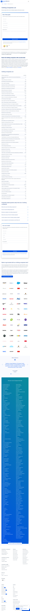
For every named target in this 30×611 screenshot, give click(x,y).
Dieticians (17, 388)
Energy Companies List (19, 404)
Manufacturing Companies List (6, 483)
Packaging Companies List (5, 515)
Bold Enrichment (4, 591)
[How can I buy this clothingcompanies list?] (15, 209)
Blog (13, 587)
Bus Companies (4, 414)
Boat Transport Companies (5, 409)
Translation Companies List (19, 515)
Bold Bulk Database (4, 588)
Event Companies (18, 409)
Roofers (17, 479)
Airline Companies (4, 388)
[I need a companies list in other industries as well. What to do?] (15, 220)
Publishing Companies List (19, 467)
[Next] (27, 364)
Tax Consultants (18, 504)
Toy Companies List (18, 513)
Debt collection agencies (5, 458)
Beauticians (3, 401)
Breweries (3, 411)
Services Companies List (19, 488)
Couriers (3, 453)
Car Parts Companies (5, 420)
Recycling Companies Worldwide (20, 473)
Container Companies (5, 447)
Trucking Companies (18, 520)
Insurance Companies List (19, 456)
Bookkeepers (4, 410)
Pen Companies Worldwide (5, 520)
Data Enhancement (25, 553)
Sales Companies (18, 483)
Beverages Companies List (5, 404)
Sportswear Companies (19, 498)
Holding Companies (18, 441)
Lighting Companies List (5, 473)
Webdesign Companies (19, 531)
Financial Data (24, 562)
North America (3, 608)
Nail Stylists (4, 500)
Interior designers (18, 457)
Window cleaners (18, 535)
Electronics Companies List (19, 400)
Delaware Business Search (16, 602)
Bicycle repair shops (5, 405)
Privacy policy (22, 253)
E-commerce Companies (19, 396)
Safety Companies (18, 482)
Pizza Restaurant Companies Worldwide (7, 534)
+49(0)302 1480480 (4, 561)
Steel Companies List (18, 499)
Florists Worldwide (18, 422)
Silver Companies (18, 494)
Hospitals (17, 446)
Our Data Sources (15, 591)
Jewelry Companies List (5, 463)
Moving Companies (4, 497)
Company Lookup (15, 592)
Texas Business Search (16, 603)
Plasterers (3, 535)
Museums (3, 498)
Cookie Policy (14, 596)
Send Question (15, 251)
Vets (16, 525)
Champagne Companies (5, 425)
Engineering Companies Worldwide (20, 405)
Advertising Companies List (6, 385)
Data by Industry (15, 553)
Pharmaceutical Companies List (6, 526)
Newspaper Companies (5, 504)
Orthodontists (4, 513)
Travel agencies (18, 518)
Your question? (4, 241)
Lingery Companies (4, 474)
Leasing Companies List (5, 468)
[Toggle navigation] (28, 1)
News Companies (4, 503)
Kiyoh (9, 45)
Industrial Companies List (19, 452)
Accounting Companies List (6, 384)
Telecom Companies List (19, 509)
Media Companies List (5, 489)
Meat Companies (4, 488)
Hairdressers (17, 437)
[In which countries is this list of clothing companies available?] (15, 217)
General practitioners (18, 431)
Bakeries (3, 396)
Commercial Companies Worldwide (7, 442)
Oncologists (4, 510)
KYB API (3, 601)
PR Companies (4, 539)
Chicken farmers (4, 431)
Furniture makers (18, 430)
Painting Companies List (5, 518)
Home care (17, 442)
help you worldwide (9, 67)
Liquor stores (4, 477)
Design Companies (18, 384)
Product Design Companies (19, 463)
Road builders (18, 478)
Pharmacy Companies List (5, 529)
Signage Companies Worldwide (20, 493)
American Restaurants (5, 389)
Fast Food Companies (19, 414)
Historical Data (25, 561)
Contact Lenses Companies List (6, 446)
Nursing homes (4, 508)
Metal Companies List (5, 493)
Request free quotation (15, 39)
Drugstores (17, 395)
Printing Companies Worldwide (6, 541)
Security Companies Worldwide (20, 487)
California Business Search (16, 601)
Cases (14, 590)
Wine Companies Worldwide (19, 536)
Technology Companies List (19, 508)
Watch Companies (18, 529)
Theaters (17, 510)
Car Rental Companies (5, 421)
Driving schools (18, 394)
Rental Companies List (19, 474)
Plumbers (3, 536)
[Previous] (2, 364)
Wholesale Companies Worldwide (20, 534)
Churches (3, 435)
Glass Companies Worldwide (19, 432)
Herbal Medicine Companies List (20, 440)
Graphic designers (18, 435)
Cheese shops (4, 427)
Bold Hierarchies (4, 592)
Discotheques (17, 390)
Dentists (3, 462)
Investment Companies (19, 461)
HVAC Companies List (19, 447)
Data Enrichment (25, 554)
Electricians (17, 399)
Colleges (3, 441)
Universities (17, 524)
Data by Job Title (15, 550)
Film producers (18, 415)
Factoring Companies (18, 410)
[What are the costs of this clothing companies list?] (15, 207)
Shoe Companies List (18, 492)
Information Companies (19, 453)
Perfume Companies (5, 524)
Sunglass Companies (18, 503)
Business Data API (25, 557)
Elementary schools (18, 401)
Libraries (3, 472)
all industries (19, 67)
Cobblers (3, 440)
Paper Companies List (5, 519)
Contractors (4, 448)
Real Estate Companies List (19, 471)
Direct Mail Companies (19, 389)
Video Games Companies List (20, 526)
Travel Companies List (19, 519)
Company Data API (25, 563)
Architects (3, 390)
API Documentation (4, 602)
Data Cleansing (25, 558)
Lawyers (3, 467)
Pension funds (4, 523)
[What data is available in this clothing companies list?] (15, 212)
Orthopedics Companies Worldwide (7, 514)
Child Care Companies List (5, 432)
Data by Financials (15, 554)
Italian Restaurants (18, 462)
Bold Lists (3, 586)
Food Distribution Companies (19, 426)
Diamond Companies (18, 385)
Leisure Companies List (5, 471)
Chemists (3, 430)
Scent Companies (18, 484)
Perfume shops (4, 525)
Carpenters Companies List (5, 422)
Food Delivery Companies (19, 425)
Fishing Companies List (19, 420)
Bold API (3, 587)
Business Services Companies (6, 415)
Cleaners (3, 437)
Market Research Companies (6, 484)
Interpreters (17, 458)
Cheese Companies (4, 426)
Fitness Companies (18, 421)
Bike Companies (4, 406)
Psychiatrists (17, 466)
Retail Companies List (19, 477)
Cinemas (3, 436)
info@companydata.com (5, 553)
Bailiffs (3, 395)
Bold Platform (3, 590)
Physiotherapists (4, 531)
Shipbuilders (17, 489)
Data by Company (15, 558)
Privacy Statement (15, 595)
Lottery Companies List (5, 482)
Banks (3, 399)
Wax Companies (18, 530)
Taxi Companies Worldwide (19, 505)
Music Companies (4, 499)
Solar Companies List (18, 497)
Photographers (4, 530)
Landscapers (4, 466)
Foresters (17, 427)
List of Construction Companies (6, 478)
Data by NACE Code (15, 557)
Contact (14, 588)
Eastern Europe (3, 609)
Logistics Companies (5, 479)
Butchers (3, 416)
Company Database (25, 550)
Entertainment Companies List (20, 406)
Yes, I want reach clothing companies (7, 276)
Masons (3, 487)
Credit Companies (4, 456)
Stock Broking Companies (19, 500)
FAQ (13, 586)
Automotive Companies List (6, 394)
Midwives (3, 494)
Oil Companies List (4, 509)
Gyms (16, 436)
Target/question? (4, 29)
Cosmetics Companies (5, 451)
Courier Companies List (5, 452)
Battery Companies (4, 400)
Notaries (3, 505)
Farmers (17, 411)
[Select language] (3, 580)
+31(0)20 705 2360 (4, 554)
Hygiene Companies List (19, 448)
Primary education (4, 540)
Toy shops (17, 514)
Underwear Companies (19, 523)
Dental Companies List (5, 461)
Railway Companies (18, 468)
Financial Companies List (19, 416)
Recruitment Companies (19, 472)
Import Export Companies (19, 451)
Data (3, 457)
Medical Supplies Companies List (6, 492)
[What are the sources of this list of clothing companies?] (15, 215)
